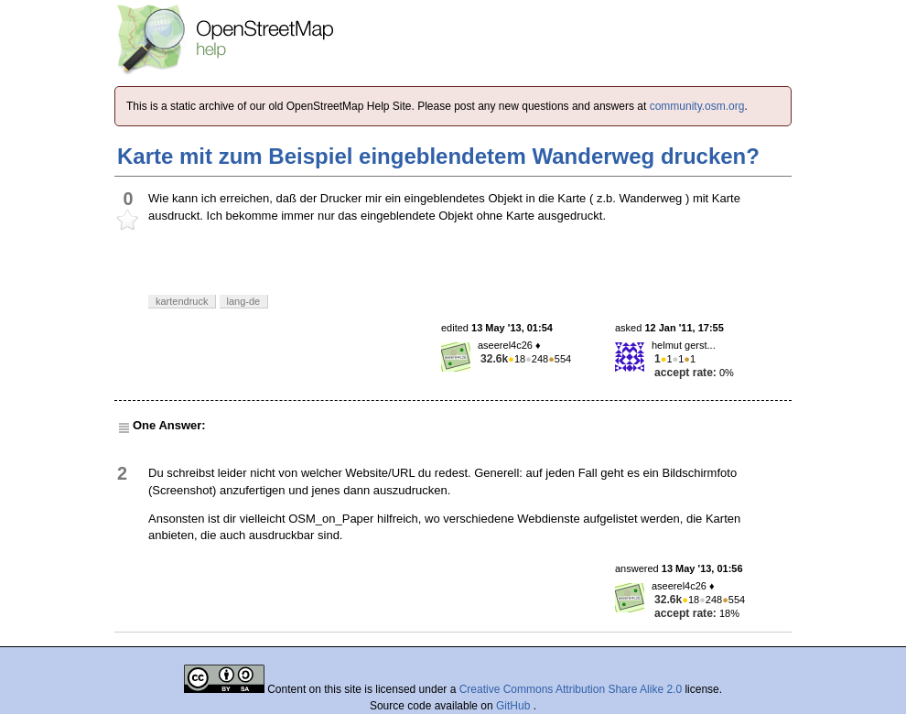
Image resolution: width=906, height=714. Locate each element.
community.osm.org (697, 106)
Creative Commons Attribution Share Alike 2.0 (570, 689)
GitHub (515, 705)
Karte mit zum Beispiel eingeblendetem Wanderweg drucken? (438, 156)
